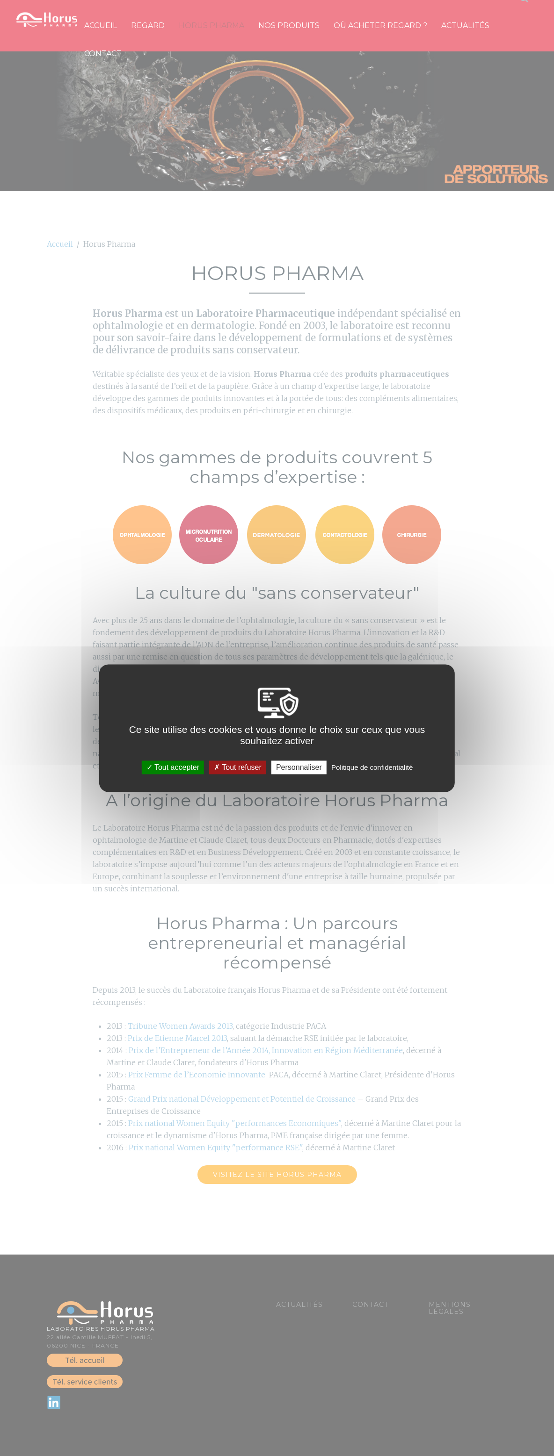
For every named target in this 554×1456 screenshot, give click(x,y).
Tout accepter (172, 767)
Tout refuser (238, 767)
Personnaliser (299, 767)
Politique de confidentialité (372, 767)
